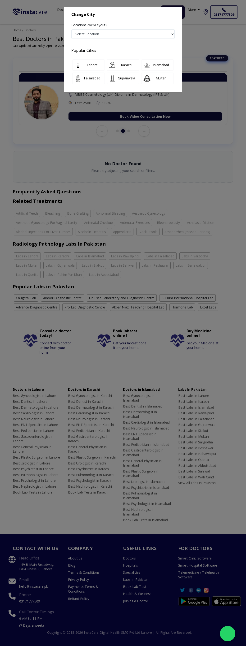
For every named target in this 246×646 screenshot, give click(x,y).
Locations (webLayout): (89, 25)
